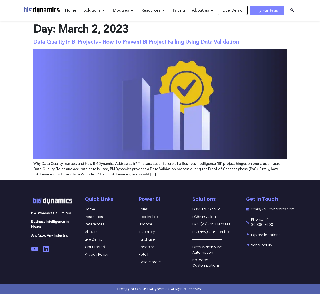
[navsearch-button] (292, 10)
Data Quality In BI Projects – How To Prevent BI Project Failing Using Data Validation (136, 42)
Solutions (204, 199)
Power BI (149, 199)
